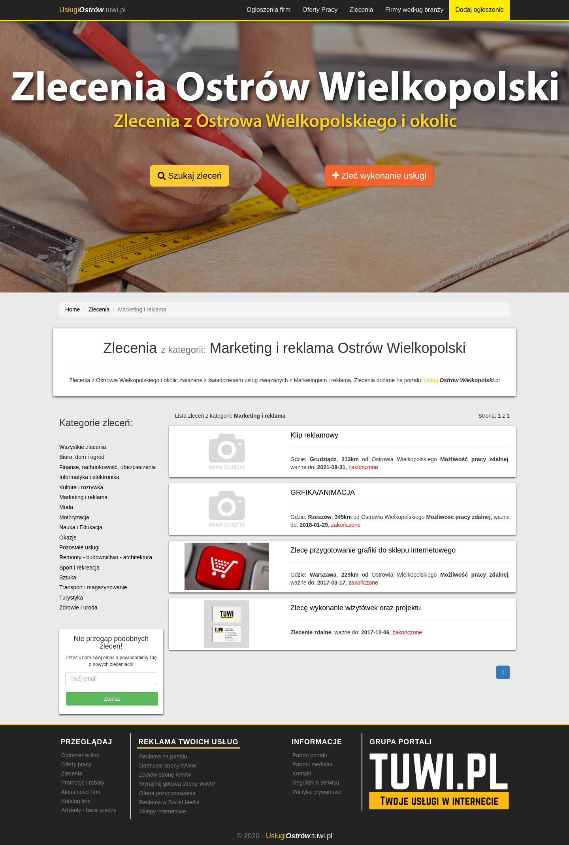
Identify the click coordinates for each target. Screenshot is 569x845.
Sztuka (67, 577)
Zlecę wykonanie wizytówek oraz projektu (355, 608)
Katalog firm (76, 801)
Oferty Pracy (319, 9)
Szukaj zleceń (190, 176)
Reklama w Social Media (169, 802)
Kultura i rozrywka (81, 487)
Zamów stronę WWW (165, 774)
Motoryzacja (74, 517)
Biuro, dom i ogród (81, 457)
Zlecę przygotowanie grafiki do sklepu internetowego (373, 550)
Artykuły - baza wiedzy (88, 810)
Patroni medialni (312, 764)
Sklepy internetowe (162, 811)
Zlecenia (361, 9)
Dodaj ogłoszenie (479, 9)
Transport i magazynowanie (93, 587)
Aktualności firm (80, 792)
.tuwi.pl (92, 10)
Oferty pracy (76, 764)
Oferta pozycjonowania (167, 793)
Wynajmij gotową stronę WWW (177, 784)
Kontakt (301, 773)
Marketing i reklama (83, 497)
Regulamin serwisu (315, 782)
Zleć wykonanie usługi (379, 176)
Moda (66, 507)
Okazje (68, 537)
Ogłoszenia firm (268, 9)
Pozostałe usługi (79, 547)
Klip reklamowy (314, 435)
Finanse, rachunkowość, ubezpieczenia (107, 467)
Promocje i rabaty (82, 782)
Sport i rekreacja (79, 567)
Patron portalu (309, 755)
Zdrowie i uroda (78, 607)
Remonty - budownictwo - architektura (105, 557)
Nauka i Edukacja (80, 527)
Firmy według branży (414, 9)
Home (72, 309)
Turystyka (71, 597)
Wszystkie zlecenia (82, 447)
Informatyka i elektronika (89, 477)
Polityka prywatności (317, 792)
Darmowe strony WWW (167, 765)
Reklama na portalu (163, 756)
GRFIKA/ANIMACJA (322, 492)
